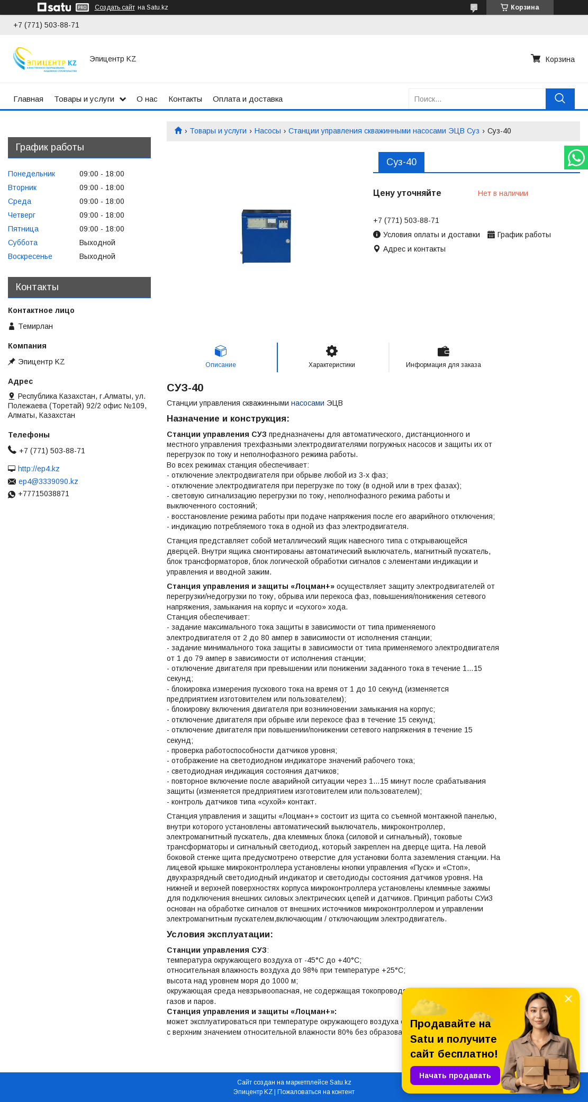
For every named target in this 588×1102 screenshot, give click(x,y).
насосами (307, 403)
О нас (147, 98)
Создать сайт (115, 7)
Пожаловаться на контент (316, 1092)
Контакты (185, 98)
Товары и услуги (84, 98)
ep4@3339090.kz (48, 481)
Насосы (268, 131)
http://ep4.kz (39, 468)
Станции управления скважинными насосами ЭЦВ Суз (384, 131)
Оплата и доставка (248, 98)
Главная (28, 98)
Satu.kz (340, 1082)
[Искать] (560, 98)
